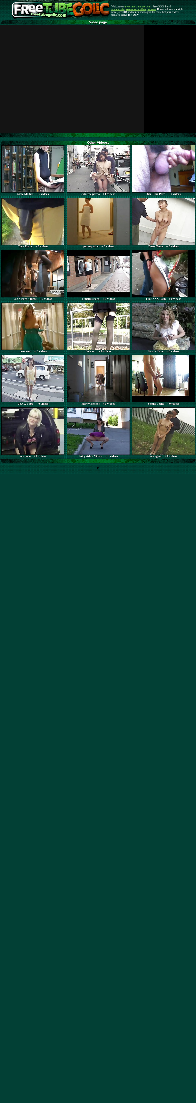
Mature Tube (117, 9)
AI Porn (152, 9)
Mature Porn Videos (136, 9)
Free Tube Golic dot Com (137, 6)
